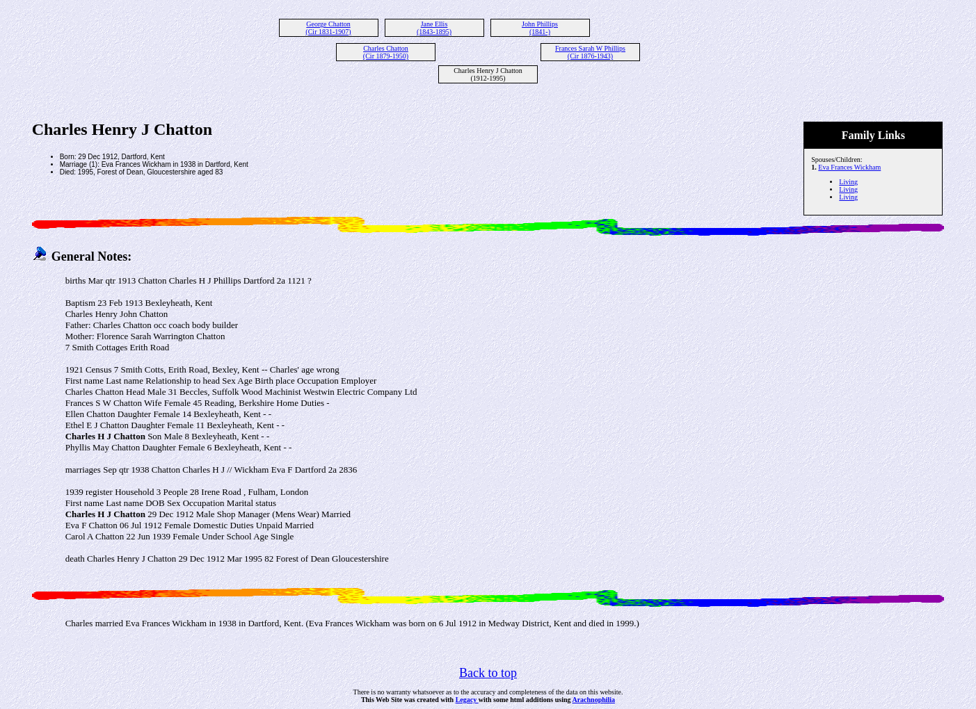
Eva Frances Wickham (849, 167)
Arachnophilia (593, 699)
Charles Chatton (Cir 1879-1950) (385, 52)
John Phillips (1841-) (540, 27)
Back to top (488, 673)
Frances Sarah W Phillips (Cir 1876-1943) (590, 52)
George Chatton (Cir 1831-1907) (328, 27)
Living (848, 182)
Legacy (467, 699)
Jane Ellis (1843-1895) (434, 27)
